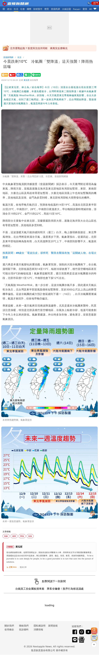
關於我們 (9, 625)
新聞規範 (53, 625)
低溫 (30, 536)
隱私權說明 (39, 625)
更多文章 (23, 567)
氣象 (6, 536)
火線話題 (66, 8)
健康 (14, 536)
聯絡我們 (24, 625)
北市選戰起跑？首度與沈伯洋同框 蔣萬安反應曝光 (39, 48)
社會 (22, 8)
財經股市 (37, 8)
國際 (29, 8)
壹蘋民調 (55, 8)
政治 (9, 8)
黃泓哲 (27, 80)
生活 (16, 8)
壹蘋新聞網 (8, 57)
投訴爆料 (24, 629)
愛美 (85, 8)
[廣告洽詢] (94, 637)
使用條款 (9, 629)
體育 (46, 8)
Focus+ (77, 9)
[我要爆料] (94, 631)
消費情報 (38, 629)
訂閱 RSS (11, 567)
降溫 (22, 536)
